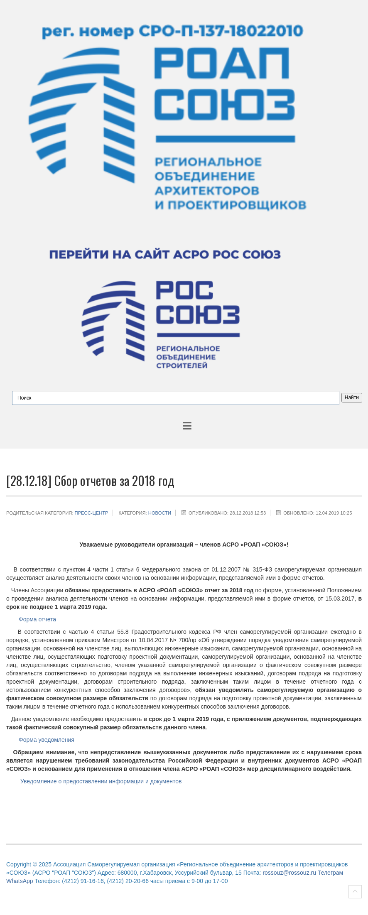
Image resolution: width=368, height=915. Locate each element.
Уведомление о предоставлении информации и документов (100, 781)
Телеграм (330, 872)
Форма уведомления (46, 739)
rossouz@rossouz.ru (289, 872)
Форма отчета (37, 619)
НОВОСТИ (159, 512)
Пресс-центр (91, 512)
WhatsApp (19, 881)
